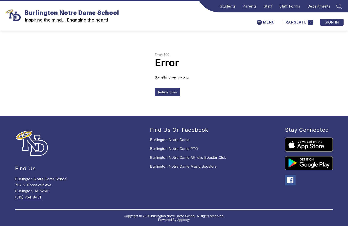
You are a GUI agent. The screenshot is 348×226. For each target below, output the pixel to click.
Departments (318, 6)
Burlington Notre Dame (169, 140)
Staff (268, 6)
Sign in (332, 22)
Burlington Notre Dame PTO (174, 148)
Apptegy (183, 220)
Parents (250, 6)
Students (227, 6)
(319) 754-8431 (28, 197)
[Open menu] (266, 22)
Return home (167, 92)
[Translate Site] (297, 22)
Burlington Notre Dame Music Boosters (183, 166)
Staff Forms (289, 6)
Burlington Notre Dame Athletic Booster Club (188, 157)
